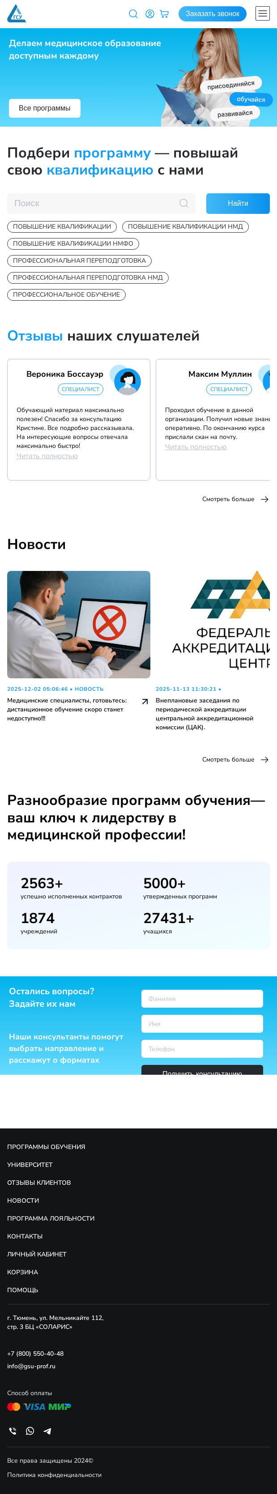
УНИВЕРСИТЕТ (30, 1165)
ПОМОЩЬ (22, 1290)
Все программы (45, 108)
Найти (238, 203)
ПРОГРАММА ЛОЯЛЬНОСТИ (50, 1218)
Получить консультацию (202, 1074)
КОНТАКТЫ (25, 1236)
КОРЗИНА (22, 1272)
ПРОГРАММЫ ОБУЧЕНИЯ (46, 1147)
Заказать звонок (212, 13)
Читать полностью (47, 456)
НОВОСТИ (23, 1200)
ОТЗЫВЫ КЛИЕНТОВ (39, 1183)
